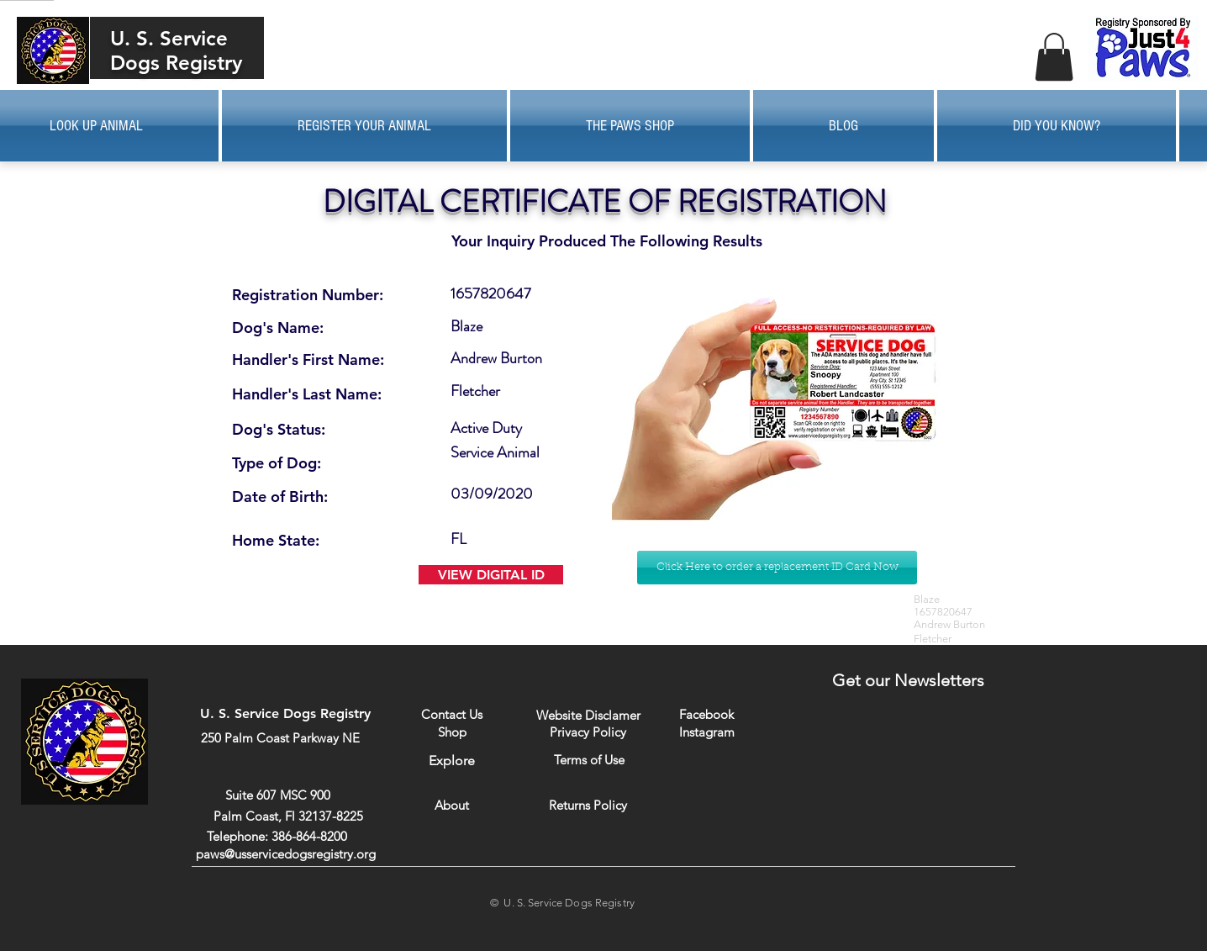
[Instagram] (706, 731)
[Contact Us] (452, 714)
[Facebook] (706, 714)
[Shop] (452, 732)
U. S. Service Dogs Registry (176, 50)
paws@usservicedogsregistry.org (286, 854)
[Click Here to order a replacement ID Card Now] (777, 567)
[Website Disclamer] (588, 715)
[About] (452, 805)
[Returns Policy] (588, 805)
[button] (1054, 57)
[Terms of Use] (589, 760)
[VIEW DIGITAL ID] (491, 574)
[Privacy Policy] (588, 731)
